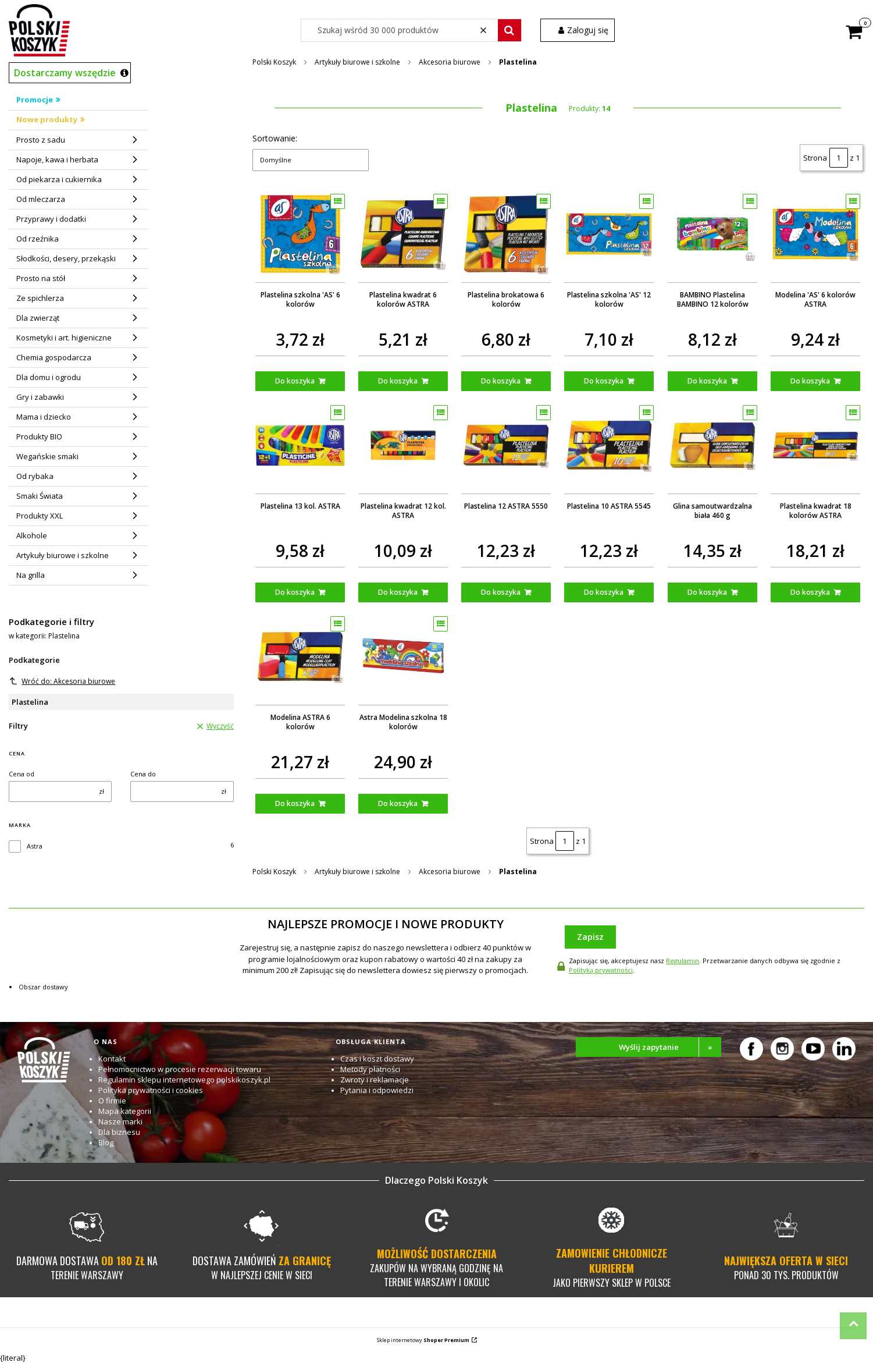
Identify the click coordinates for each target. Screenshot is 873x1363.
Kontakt (112, 1058)
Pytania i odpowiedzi (377, 1090)
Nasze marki (120, 1121)
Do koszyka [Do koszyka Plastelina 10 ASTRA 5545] (604, 592)
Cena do (143, 773)
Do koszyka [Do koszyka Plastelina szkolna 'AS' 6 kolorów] (295, 381)
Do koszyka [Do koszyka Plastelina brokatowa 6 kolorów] (501, 381)
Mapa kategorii (124, 1111)
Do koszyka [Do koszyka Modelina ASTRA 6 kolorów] (295, 803)
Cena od (21, 773)
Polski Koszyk (274, 62)
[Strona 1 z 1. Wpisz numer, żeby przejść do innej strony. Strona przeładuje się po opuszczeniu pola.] (838, 158)
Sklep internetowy (423, 1340)
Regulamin (682, 960)
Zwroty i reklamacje (374, 1079)
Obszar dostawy (43, 986)
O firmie (112, 1100)
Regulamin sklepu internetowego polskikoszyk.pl (184, 1079)
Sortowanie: (274, 138)
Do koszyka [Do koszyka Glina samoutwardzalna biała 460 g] (707, 592)
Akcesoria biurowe (449, 62)
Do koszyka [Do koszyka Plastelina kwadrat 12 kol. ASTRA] (398, 592)
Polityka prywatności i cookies (150, 1090)
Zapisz (590, 936)
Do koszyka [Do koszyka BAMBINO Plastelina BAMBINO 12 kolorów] (707, 381)
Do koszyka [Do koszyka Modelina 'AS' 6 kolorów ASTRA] (810, 381)
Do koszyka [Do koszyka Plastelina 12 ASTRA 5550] (501, 592)
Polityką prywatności (601, 970)
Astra (34, 846)
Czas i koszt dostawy (377, 1058)
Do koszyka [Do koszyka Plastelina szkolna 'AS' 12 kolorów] (604, 381)
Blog (105, 1142)
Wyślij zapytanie (670, 1047)
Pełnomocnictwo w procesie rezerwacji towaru (179, 1069)
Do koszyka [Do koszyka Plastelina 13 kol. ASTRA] (295, 592)
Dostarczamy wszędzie (65, 72)
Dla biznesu (119, 1132)
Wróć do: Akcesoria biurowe (62, 681)
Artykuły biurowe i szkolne (357, 62)
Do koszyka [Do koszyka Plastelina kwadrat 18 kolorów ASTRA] (810, 592)
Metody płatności (370, 1069)
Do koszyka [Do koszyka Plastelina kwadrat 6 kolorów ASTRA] (398, 381)
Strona (815, 157)
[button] (509, 30)
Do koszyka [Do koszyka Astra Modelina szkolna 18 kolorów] (398, 803)
